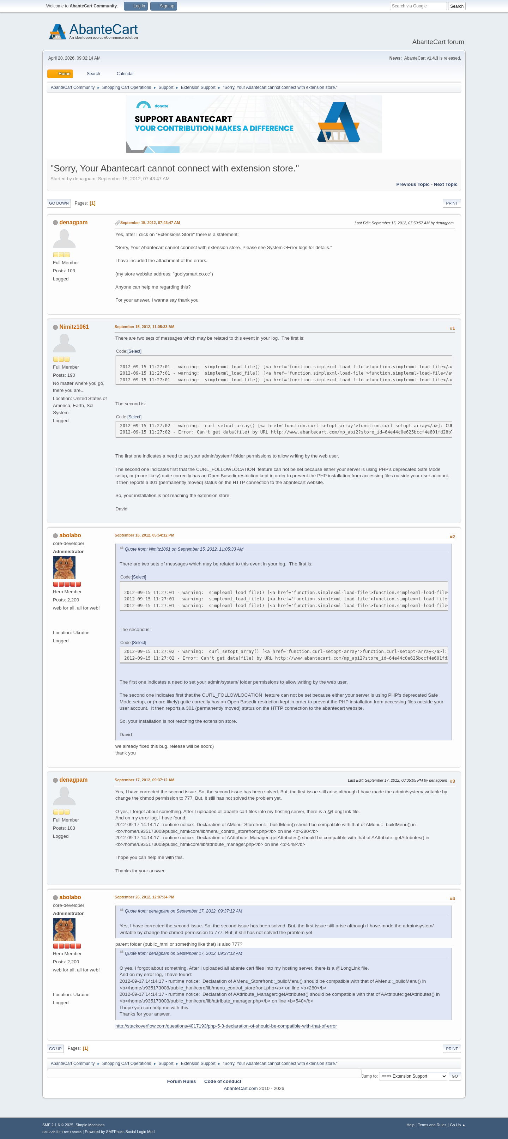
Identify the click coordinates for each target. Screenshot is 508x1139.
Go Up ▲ (458, 1125)
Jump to (369, 1076)
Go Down (59, 203)
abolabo (70, 535)
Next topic (446, 184)
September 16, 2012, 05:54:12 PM (144, 535)
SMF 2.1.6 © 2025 (57, 1125)
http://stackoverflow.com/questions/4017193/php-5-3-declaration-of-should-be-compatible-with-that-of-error (226, 1026)
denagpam (73, 222)
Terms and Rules (432, 1125)
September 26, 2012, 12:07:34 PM (144, 897)
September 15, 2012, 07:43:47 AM (150, 222)
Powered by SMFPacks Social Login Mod (120, 1131)
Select (134, 351)
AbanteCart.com (241, 1088)
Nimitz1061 (74, 327)
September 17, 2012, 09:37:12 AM (144, 780)
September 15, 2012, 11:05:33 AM (144, 327)
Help (411, 1125)
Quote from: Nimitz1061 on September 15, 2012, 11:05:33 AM (184, 549)
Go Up (55, 1049)
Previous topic (413, 184)
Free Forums (71, 1132)
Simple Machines (89, 1125)
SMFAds (48, 1132)
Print (452, 203)
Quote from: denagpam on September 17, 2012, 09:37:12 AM (183, 911)
